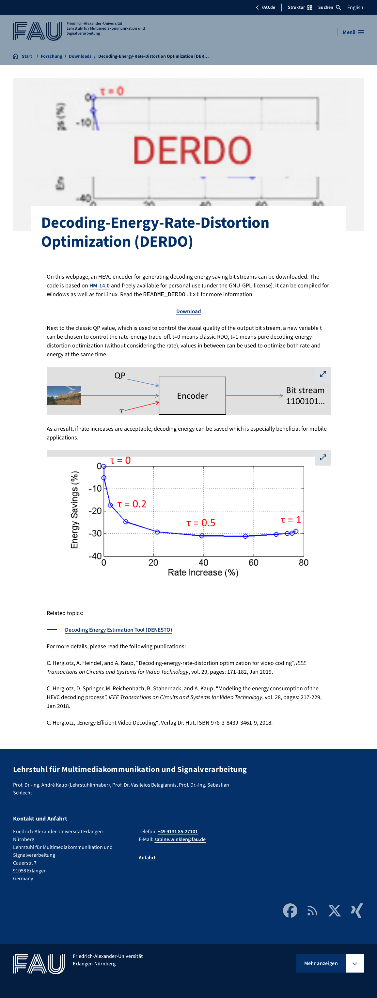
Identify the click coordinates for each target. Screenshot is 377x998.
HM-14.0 (99, 286)
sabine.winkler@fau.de (180, 839)
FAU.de (265, 7)
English (355, 7)
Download (188, 311)
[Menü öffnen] (353, 32)
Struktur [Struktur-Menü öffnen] (300, 7)
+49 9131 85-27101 (178, 831)
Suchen (329, 7)
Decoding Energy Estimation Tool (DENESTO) (122, 630)
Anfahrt (147, 857)
